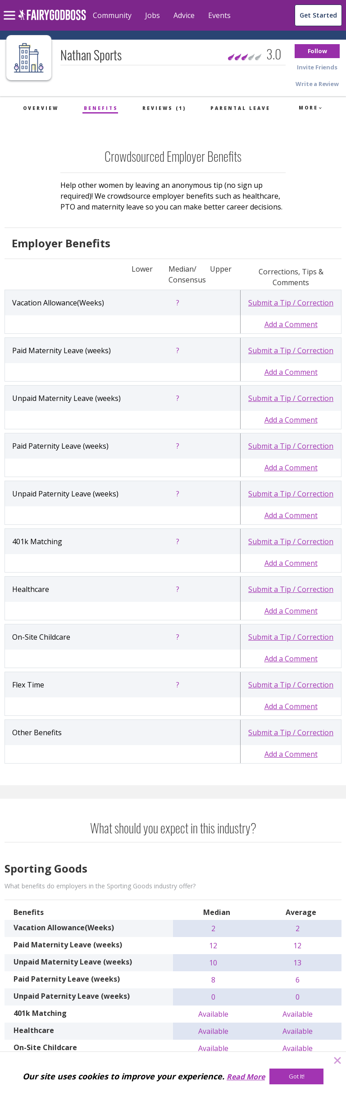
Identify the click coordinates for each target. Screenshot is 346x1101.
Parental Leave (240, 108)
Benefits (101, 108)
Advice (184, 15)
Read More (246, 1077)
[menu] (11, 8)
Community (112, 15)
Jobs (152, 15)
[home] (52, 20)
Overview (41, 108)
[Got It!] (296, 1076)
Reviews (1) (164, 108)
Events (219, 15)
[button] (317, 51)
